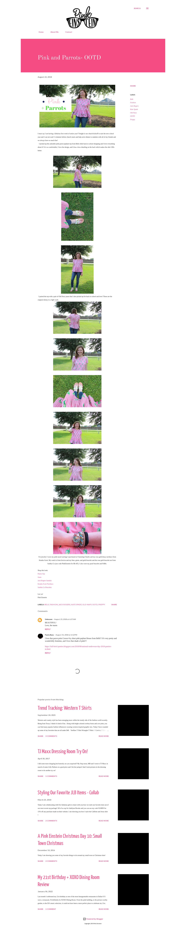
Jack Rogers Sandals (45, 580)
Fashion (133, 103)
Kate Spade (134, 109)
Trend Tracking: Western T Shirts (65, 708)
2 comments (51, 821)
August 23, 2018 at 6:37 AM (65, 619)
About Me (53, 32)
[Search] (137, 8)
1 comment (50, 909)
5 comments (51, 776)
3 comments (51, 736)
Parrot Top (41, 574)
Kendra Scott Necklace (45, 584)
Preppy (132, 119)
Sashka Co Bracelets (45, 587)
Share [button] (133, 86)
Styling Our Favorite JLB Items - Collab (68, 792)
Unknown (48, 619)
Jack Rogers (134, 106)
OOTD (132, 116)
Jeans (39, 577)
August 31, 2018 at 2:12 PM (66, 635)
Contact (67, 32)
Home (39, 32)
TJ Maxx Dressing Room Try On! (63, 751)
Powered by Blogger (93, 919)
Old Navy (133, 113)
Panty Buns (49, 635)
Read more (104, 736)
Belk (131, 99)
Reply (47, 629)
